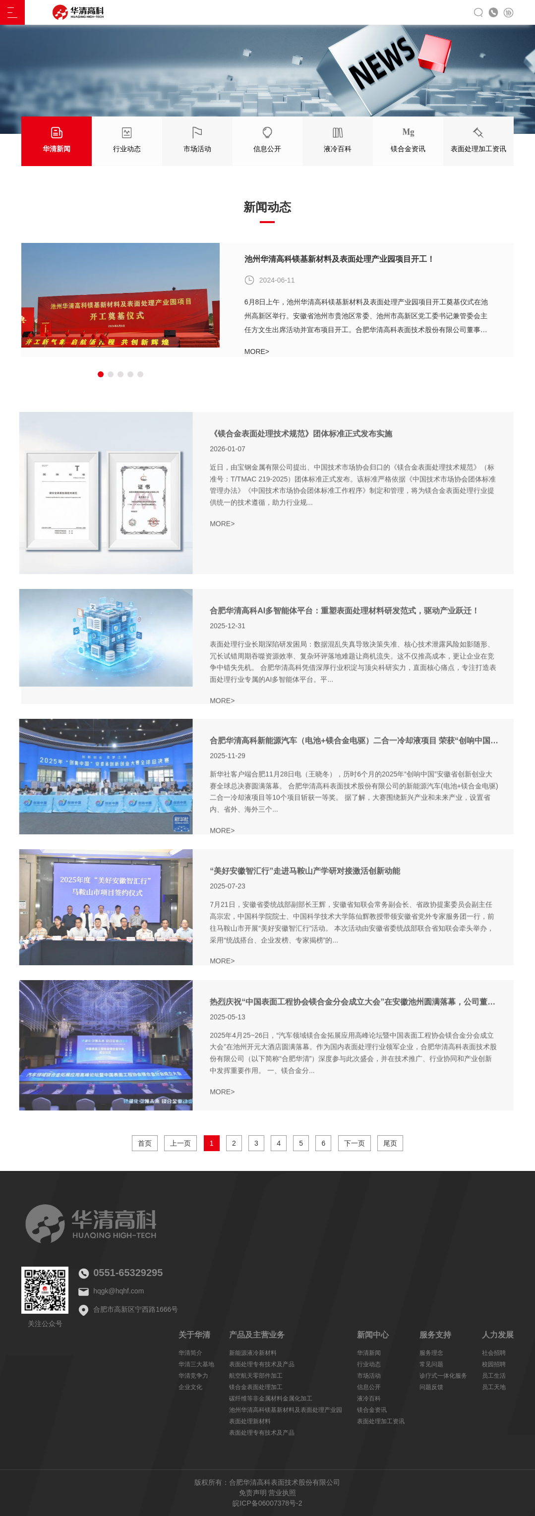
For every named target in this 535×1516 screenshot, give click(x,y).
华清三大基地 (196, 1364)
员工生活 (494, 1375)
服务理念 (431, 1352)
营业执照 (282, 1493)
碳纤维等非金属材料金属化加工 (270, 1398)
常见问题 (431, 1364)
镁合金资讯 (372, 1409)
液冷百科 (369, 1398)
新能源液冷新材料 (253, 1352)
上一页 (180, 1143)
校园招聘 (494, 1364)
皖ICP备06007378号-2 (267, 1503)
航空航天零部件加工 (256, 1375)
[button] (101, 374)
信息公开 (369, 1387)
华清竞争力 (193, 1375)
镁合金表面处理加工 (256, 1387)
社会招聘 (494, 1352)
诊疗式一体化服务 (443, 1375)
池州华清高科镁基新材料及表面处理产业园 (285, 1409)
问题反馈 (431, 1387)
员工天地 (494, 1387)
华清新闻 (369, 1352)
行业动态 (369, 1364)
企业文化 (190, 1387)
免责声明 (253, 1493)
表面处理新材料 (250, 1421)
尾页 (390, 1143)
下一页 (354, 1143)
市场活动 (369, 1375)
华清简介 (190, 1352)
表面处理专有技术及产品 (262, 1364)
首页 (145, 1143)
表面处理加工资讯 (381, 1421)
